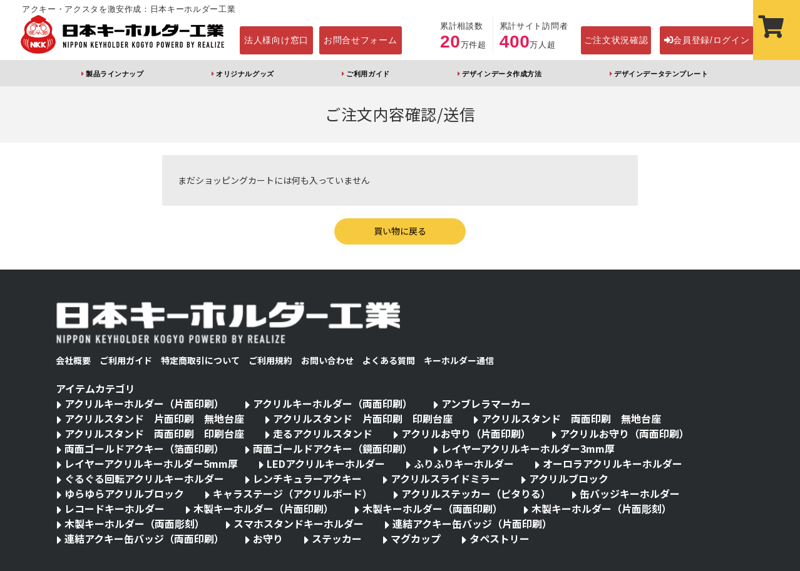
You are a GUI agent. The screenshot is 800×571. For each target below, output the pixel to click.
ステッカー (337, 538)
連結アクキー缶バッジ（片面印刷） (472, 523)
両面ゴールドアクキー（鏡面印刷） (333, 448)
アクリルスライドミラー (445, 478)
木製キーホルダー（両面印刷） (432, 508)
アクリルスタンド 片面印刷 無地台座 (154, 418)
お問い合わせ (327, 360)
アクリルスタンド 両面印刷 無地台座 (571, 418)
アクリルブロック (568, 478)
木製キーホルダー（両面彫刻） (134, 523)
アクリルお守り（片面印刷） (466, 433)
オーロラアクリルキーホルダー (612, 463)
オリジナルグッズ (245, 74)
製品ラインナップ (114, 74)
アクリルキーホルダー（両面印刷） (333, 403)
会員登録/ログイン (707, 40)
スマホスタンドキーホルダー (298, 523)
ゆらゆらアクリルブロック (124, 493)
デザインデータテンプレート (661, 74)
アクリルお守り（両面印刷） (624, 433)
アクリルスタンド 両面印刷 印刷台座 (154, 433)
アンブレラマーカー (486, 403)
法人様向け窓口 (276, 40)
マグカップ (416, 538)
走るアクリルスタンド (322, 433)
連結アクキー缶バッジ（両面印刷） (144, 538)
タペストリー (499, 538)
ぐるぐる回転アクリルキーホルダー (144, 478)
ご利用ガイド (367, 74)
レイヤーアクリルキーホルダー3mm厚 (528, 448)
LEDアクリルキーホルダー (326, 463)
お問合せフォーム (360, 40)
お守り (268, 538)
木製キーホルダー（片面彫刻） (601, 508)
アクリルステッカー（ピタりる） (476, 493)
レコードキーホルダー (114, 508)
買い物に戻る (400, 231)
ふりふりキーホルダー (464, 463)
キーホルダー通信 (459, 360)
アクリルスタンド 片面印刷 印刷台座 (363, 418)
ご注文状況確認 (616, 40)
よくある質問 (388, 360)
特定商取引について (200, 360)
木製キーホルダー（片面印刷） (263, 508)
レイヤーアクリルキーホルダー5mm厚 (151, 463)
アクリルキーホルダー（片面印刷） (144, 403)
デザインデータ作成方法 (501, 74)
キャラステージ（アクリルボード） (292, 493)
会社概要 (73, 360)
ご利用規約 (270, 360)
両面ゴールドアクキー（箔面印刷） (144, 448)
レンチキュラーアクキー (307, 478)
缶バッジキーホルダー (630, 493)
